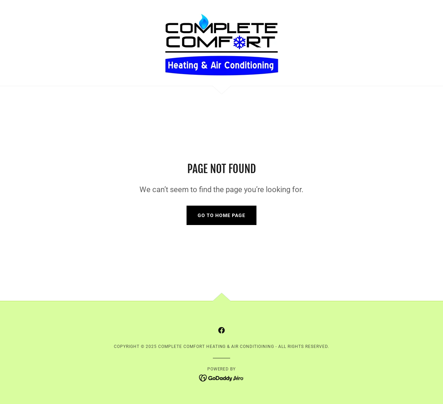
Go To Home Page (221, 215)
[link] (221, 42)
